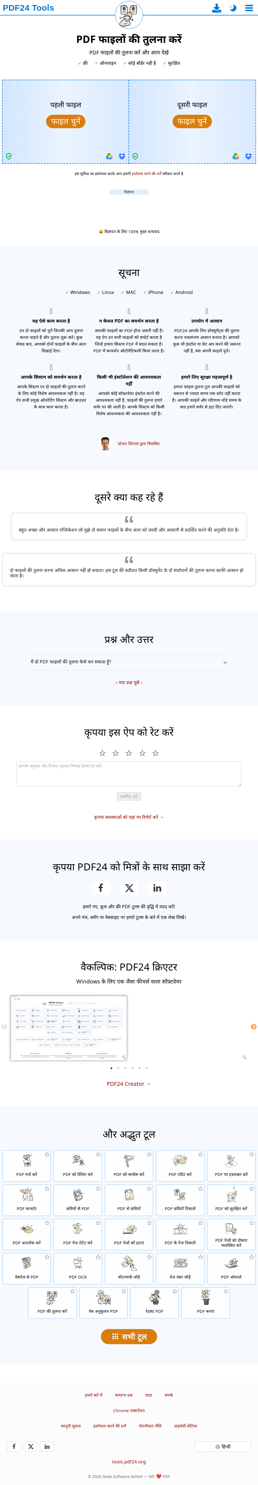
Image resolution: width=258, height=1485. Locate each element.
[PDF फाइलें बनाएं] (206, 1303)
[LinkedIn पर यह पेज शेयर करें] (157, 888)
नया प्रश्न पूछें (129, 682)
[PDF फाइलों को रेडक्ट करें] (154, 1303)
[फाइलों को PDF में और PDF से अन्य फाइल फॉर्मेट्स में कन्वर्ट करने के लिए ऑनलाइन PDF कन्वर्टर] (27, 1200)
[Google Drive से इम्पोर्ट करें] (109, 156)
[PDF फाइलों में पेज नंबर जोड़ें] (180, 1268)
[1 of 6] (111, 1068)
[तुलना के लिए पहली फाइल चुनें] (65, 121)
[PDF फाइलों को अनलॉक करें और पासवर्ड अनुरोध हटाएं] (27, 1234)
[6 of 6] (147, 1068)
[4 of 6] (132, 1068)
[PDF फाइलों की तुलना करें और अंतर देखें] (52, 1303)
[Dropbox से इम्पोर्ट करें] (122, 156)
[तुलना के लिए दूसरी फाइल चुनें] (192, 121)
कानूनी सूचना (71, 1426)
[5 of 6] (139, 1068)
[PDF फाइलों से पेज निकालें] (180, 1234)
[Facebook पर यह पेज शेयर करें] (100, 888)
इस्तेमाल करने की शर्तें (109, 1426)
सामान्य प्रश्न (124, 1395)
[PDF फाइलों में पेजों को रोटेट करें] (78, 1234)
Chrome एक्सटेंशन (129, 1410)
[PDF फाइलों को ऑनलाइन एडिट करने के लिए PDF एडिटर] (180, 1166)
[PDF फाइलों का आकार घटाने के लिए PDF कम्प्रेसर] (129, 1166)
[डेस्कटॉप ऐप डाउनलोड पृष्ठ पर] (216, 8)
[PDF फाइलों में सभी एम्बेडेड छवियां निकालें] (180, 1200)
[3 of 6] (125, 1068)
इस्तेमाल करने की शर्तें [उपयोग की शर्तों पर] (147, 173)
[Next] (254, 1026)
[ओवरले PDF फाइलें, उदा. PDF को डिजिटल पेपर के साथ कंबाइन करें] (231, 1268)
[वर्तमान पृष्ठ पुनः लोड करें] (129, 15)
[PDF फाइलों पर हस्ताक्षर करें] (231, 1166)
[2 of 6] (118, 1068)
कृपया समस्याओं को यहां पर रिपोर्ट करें (126, 817)
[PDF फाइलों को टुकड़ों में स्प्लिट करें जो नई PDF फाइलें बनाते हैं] (78, 1166)
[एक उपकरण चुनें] (249, 8)
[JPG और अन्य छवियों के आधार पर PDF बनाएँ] (78, 1200)
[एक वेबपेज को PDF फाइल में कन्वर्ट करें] (27, 1268)
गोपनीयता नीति (150, 1426)
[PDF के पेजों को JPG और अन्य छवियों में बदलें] (129, 1200)
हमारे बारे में (93, 1395)
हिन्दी (226, 1446)
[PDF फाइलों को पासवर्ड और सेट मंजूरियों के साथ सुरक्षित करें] (231, 1200)
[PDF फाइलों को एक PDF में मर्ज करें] (27, 1166)
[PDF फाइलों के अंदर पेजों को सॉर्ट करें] (231, 1234)
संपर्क (169, 1395)
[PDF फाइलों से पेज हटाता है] (129, 1234)
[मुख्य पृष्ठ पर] (28, 8)
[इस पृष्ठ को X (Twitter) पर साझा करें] (129, 888)
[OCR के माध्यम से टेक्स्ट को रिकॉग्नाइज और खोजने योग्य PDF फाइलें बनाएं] (78, 1268)
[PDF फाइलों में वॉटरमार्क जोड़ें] (129, 1268)
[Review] (129, 774)
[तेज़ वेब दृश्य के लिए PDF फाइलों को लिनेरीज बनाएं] (103, 1303)
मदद (148, 1395)
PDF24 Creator (125, 1084)
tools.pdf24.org (129, 1462)
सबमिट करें (129, 796)
